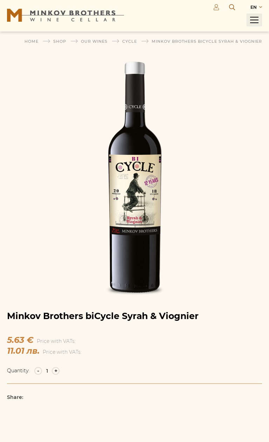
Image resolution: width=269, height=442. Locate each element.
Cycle (129, 41)
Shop (59, 41)
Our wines (94, 41)
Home (32, 41)
